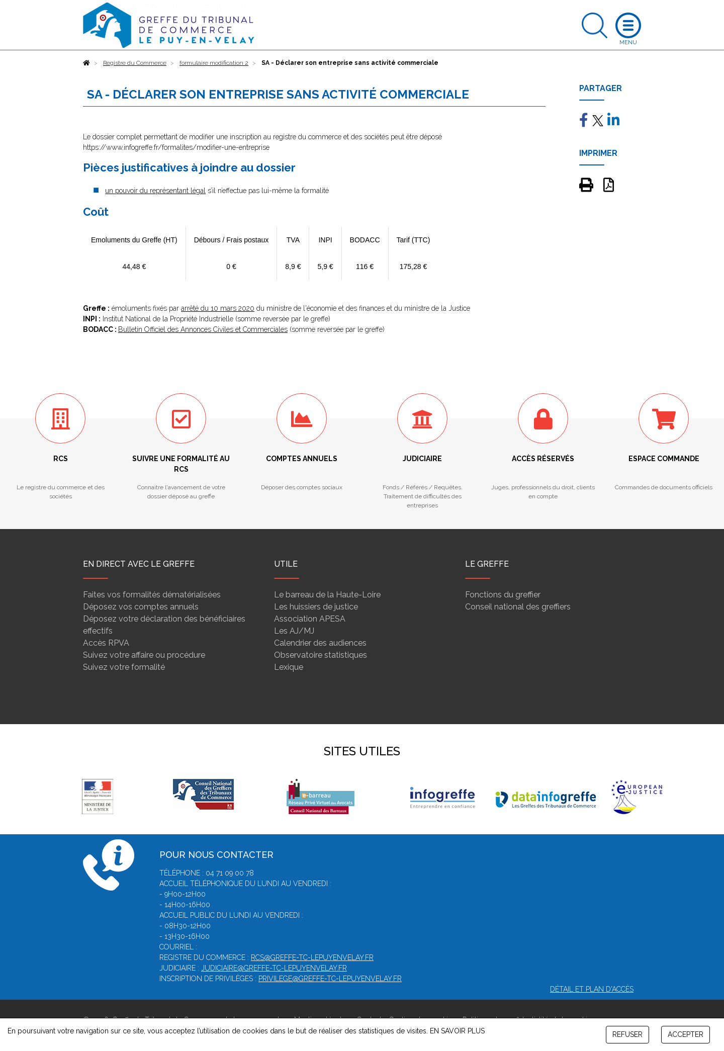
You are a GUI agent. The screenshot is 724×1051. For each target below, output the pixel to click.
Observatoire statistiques (320, 655)
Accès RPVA (106, 643)
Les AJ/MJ (294, 631)
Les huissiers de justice (316, 606)
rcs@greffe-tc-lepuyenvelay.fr (312, 957)
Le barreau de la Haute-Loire (327, 594)
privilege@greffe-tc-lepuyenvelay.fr (330, 979)
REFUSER (627, 1034)
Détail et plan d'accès (592, 989)
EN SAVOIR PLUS (457, 1031)
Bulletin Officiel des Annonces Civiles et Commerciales (203, 329)
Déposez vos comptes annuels (141, 606)
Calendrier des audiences (320, 643)
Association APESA (309, 619)
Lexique (288, 667)
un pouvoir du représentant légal (155, 191)
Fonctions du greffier (502, 594)
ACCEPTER (685, 1034)
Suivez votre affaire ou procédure (144, 655)
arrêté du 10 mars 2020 (217, 308)
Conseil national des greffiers (518, 606)
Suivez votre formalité (124, 667)
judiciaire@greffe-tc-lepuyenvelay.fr (274, 968)
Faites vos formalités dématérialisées (152, 594)
